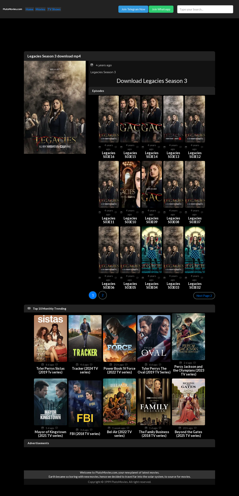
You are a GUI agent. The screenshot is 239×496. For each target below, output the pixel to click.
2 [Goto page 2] (102, 295)
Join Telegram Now (133, 9)
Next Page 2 (204, 295)
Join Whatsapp (161, 9)
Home (29, 9)
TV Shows (53, 9)
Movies (40, 9)
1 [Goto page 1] (93, 295)
